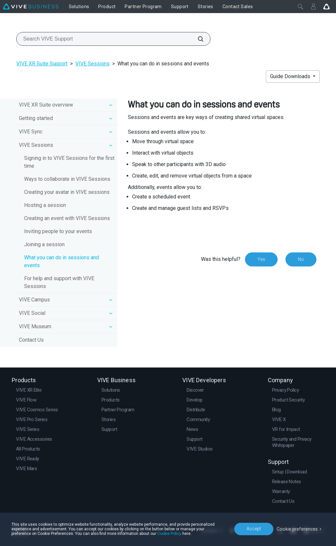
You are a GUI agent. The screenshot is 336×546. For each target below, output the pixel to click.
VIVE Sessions (92, 63)
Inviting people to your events (58, 231)
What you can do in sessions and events (61, 261)
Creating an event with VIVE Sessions (67, 218)
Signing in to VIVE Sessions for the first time (69, 162)
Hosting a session (45, 205)
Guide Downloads (291, 76)
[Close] (300, 6)
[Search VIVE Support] (197, 38)
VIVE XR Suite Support (42, 63)
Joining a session (44, 244)
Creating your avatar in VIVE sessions (67, 192)
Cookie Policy (169, 533)
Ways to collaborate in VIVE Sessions (67, 179)
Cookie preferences (297, 528)
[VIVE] (30, 6)
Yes (261, 259)
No (301, 259)
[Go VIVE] (326, 6)
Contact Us (31, 340)
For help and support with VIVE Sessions (59, 282)
